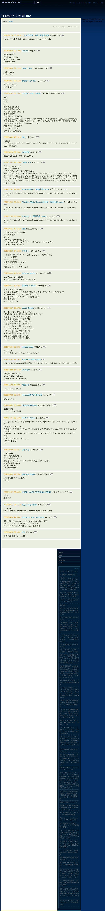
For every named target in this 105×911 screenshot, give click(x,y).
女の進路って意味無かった (68, 574)
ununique (26, 370)
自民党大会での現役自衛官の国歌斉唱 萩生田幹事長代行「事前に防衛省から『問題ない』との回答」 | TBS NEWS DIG (69, 794)
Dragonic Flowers (29, 405)
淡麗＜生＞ (26, 162)
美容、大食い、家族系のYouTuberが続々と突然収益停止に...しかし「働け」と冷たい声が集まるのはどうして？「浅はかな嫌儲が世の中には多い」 (69, 658)
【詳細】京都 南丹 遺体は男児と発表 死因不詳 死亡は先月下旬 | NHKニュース (69, 807)
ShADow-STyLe (28, 474)
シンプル (79, 3)
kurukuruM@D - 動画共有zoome (35, 189)
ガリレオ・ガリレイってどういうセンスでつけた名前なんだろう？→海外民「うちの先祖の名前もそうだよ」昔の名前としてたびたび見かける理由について (69, 741)
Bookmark (62, 560)
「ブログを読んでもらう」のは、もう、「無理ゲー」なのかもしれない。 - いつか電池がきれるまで (69, 638)
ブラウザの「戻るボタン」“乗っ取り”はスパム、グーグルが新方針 (69, 902)
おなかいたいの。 (29, 81)
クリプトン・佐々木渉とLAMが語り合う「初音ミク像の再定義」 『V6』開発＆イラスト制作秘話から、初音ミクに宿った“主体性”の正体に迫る (69, 713)
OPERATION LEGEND (31, 93)
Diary (60, 555)
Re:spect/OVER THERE (32, 395)
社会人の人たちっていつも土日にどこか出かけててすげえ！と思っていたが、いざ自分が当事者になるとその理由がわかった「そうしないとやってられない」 (69, 892)
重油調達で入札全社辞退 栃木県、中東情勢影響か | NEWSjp (69, 864)
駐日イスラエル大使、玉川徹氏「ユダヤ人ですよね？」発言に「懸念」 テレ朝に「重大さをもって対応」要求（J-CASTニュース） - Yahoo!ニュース (69, 873)
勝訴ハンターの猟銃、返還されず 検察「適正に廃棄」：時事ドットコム (69, 722)
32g (23, 137)
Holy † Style (27, 68)
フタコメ (25, 251)
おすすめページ (73, 26)
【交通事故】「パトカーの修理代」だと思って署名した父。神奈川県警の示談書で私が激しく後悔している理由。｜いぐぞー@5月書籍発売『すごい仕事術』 (69, 627)
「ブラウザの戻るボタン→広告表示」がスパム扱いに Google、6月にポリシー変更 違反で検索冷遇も (69, 730)
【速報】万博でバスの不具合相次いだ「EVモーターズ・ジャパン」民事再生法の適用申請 (69, 703)
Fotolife (61, 563)
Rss (60, 557)
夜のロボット (64, 605)
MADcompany (28, 347)
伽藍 (24, 229)
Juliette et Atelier (29, 286)
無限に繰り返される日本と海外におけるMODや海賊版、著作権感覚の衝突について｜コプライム (69, 611)
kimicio (25, 51)
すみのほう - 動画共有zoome (34, 216)
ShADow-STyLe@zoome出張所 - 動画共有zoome (43, 202)
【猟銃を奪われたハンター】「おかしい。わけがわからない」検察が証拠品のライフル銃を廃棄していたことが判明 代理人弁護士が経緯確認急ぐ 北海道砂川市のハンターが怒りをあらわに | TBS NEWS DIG (69, 583)
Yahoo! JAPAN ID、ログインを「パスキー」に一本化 (69, 768)
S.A (23, 532)
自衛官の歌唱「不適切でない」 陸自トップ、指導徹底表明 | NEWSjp (69, 825)
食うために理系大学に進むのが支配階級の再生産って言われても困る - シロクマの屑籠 (69, 594)
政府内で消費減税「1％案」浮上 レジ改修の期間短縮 (69, 813)
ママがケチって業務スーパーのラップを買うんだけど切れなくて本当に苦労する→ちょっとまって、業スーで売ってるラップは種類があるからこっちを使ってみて (69, 692)
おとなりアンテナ (59, 26)
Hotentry (76, 568)
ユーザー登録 (87, 3)
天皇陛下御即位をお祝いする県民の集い (69, 858)
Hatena (61, 552)
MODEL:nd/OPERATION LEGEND (36, 492)
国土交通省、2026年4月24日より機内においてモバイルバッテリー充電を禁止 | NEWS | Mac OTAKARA (69, 844)
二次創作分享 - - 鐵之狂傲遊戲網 (36, 35)
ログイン (95, 3)
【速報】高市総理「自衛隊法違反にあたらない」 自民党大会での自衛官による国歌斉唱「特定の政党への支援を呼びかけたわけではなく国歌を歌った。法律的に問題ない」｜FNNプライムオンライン (69, 671)
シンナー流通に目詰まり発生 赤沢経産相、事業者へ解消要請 (69, 852)
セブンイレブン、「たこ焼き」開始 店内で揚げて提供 (69, 651)
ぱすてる (26, 450)
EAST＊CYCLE (28, 418)
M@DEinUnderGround (31, 359)
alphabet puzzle (28, 273)
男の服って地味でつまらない (69, 571)
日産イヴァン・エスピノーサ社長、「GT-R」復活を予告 (69, 819)
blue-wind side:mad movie (33, 517)
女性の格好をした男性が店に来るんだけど (69, 750)
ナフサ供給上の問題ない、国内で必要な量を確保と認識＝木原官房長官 (69, 882)
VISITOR (25, 152)
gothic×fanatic (28, 308)
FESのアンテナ (12, 15)
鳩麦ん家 (25, 385)
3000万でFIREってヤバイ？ (68, 802)
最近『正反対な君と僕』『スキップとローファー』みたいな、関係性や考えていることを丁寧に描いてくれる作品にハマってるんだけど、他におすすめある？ (69, 759)
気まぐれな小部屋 (29, 505)
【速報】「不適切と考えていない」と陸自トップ (69, 601)
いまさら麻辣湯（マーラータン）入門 (69, 645)
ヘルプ (101, 3)
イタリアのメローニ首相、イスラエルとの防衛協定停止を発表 (69, 682)
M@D (11, 21)
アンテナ (72, 3)
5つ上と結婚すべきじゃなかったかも (69, 618)
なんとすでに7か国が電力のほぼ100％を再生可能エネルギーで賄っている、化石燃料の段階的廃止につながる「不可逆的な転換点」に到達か (69, 834)
